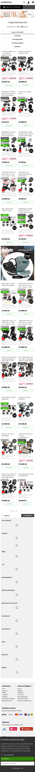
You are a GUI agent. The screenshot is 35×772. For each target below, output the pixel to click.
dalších (28, 515)
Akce (3, 689)
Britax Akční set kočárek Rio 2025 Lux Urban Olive (25, 174)
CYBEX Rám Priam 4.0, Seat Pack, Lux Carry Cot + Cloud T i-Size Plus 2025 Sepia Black (9, 324)
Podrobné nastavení (9, 763)
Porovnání (21, 695)
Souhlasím (5, 759)
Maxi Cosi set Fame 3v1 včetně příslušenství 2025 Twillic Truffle (9, 359)
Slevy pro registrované (24, 701)
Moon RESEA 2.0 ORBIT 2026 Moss (9, 398)
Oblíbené (20, 693)
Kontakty (4, 697)
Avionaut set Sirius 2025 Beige (8, 435)
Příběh (4, 693)
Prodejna (5, 695)
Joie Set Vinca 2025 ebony (25, 92)
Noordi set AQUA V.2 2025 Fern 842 (25, 52)
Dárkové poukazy (23, 699)
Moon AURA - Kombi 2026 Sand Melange (8, 284)
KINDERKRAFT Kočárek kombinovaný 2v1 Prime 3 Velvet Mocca (26, 210)
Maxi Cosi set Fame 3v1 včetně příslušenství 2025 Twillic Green (9, 476)
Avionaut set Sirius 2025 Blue (24, 398)
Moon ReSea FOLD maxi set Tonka (7, 210)
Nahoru (6, 516)
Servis (19, 689)
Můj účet (20, 691)
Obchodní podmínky (8, 699)
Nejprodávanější (17, 32)
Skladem (17, 47)
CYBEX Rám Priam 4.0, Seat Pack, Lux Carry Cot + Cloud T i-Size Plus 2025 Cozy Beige (26, 287)
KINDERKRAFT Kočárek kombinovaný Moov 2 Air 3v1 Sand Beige (9, 93)
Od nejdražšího (17, 39)
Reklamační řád (7, 701)
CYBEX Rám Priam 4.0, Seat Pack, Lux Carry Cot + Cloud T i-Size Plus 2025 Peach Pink (9, 176)
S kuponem (5, 77)
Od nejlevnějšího (18, 43)
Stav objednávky (23, 697)
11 (21, 511)
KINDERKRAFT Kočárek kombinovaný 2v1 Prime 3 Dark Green (8, 134)
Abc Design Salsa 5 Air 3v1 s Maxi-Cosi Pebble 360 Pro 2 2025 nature (26, 360)
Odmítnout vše (17, 768)
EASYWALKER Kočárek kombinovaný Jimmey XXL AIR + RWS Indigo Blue (26, 135)
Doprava (4, 691)
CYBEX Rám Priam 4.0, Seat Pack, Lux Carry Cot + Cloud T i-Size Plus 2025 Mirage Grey (26, 324)
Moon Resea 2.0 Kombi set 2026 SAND (26, 475)
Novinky (17, 36)
